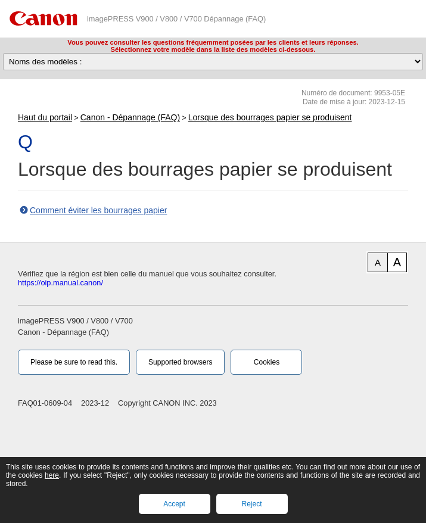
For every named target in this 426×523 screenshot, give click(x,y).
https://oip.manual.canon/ (60, 282)
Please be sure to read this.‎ (73, 362)
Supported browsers (180, 362)
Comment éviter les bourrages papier (98, 210)
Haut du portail (45, 117)
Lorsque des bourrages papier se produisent (270, 117)
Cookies (266, 362)
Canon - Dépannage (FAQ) (130, 117)
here (52, 475)
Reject (251, 504)
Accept (174, 504)
